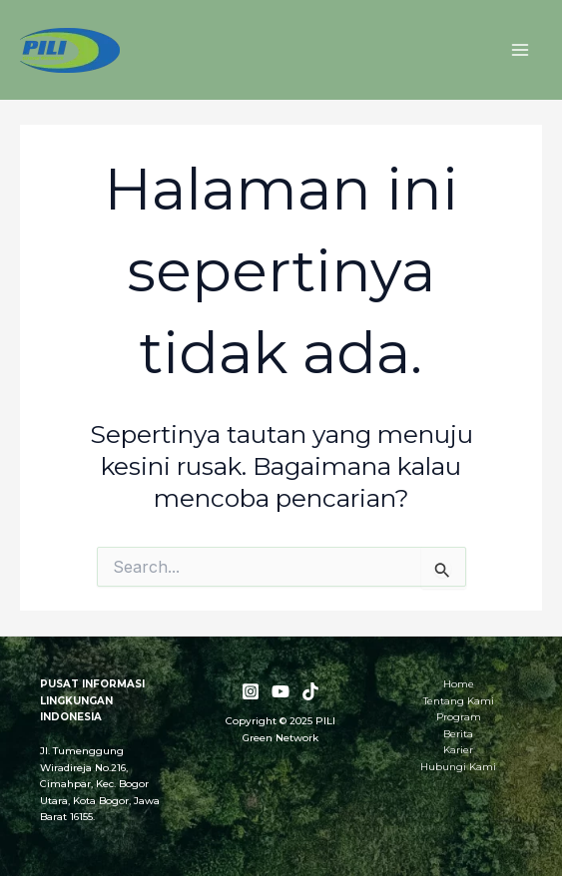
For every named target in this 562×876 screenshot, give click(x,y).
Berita (458, 733)
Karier (458, 749)
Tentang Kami (458, 700)
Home (458, 683)
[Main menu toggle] (519, 50)
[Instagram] (251, 691)
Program (458, 716)
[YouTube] (280, 691)
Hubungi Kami (458, 766)
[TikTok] (310, 691)
